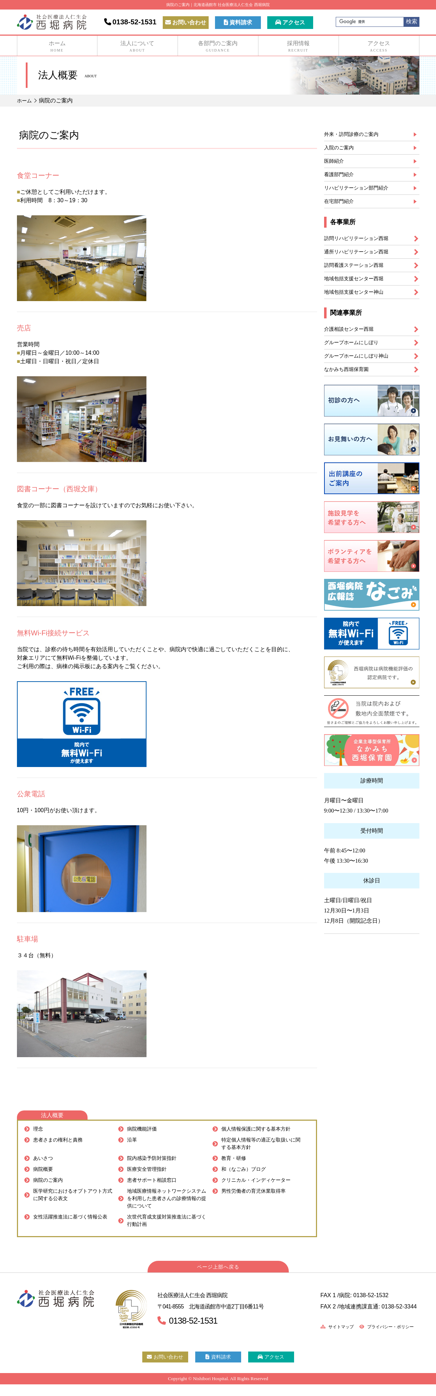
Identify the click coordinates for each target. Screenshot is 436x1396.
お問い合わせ (185, 22)
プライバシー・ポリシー (382, 1338)
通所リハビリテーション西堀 (361, 260)
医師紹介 (335, 164)
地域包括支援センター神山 (358, 303)
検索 (411, 21)
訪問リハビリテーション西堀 (361, 245)
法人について (137, 46)
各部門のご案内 (218, 46)
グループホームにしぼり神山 (361, 370)
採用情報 (298, 46)
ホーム (57, 46)
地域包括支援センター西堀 (358, 289)
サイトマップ (326, 1338)
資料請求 (238, 22)
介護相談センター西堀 (352, 341)
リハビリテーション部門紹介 (361, 193)
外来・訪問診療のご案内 (355, 135)
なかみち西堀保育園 (349, 385)
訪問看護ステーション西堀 (358, 274)
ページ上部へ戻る (218, 1278)
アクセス (290, 22)
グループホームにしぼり (355, 356)
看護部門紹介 (341, 178)
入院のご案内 (341, 149)
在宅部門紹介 (341, 207)
